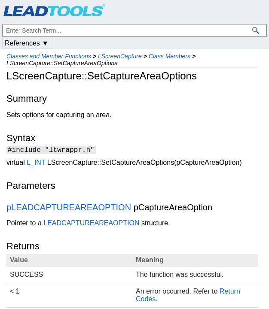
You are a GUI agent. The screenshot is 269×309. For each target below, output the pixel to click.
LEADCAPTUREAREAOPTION (91, 224)
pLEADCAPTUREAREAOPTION (68, 208)
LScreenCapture (120, 56)
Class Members (169, 56)
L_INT (36, 163)
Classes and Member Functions (48, 56)
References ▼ (27, 43)
